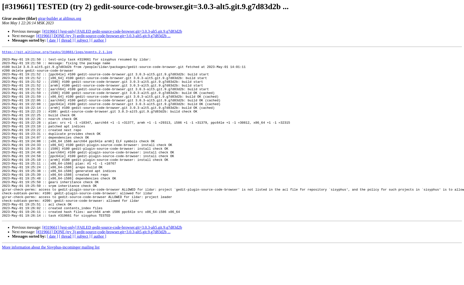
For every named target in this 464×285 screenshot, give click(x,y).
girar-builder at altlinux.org (59, 18)
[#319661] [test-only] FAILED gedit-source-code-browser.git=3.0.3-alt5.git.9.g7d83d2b (112, 31)
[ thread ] (66, 40)
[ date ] (52, 40)
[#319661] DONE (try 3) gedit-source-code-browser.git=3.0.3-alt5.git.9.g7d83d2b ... (103, 36)
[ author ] (98, 40)
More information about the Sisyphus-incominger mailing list (51, 281)
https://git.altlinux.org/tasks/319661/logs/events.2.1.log (57, 52)
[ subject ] (82, 40)
